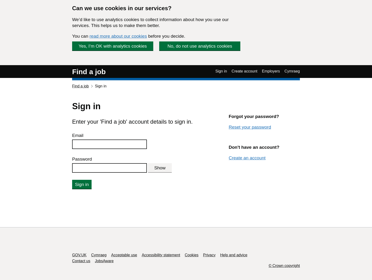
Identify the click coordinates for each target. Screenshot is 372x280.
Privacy (209, 255)
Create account (244, 71)
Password (82, 159)
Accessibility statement (161, 255)
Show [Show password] (160, 167)
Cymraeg (292, 71)
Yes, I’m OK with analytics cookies (113, 46)
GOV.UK (79, 255)
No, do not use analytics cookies (199, 46)
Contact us (81, 261)
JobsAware (104, 261)
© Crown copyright (284, 266)
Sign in (221, 71)
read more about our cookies (118, 36)
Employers (271, 71)
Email (78, 135)
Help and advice (233, 255)
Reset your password (250, 127)
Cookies (192, 255)
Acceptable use (124, 255)
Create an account (247, 157)
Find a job (89, 72)
